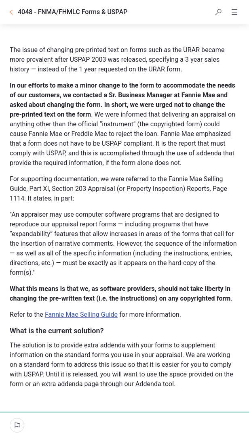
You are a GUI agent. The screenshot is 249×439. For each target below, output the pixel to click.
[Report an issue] (17, 425)
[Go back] (11, 12)
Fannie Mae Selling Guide (81, 314)
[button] (218, 12)
